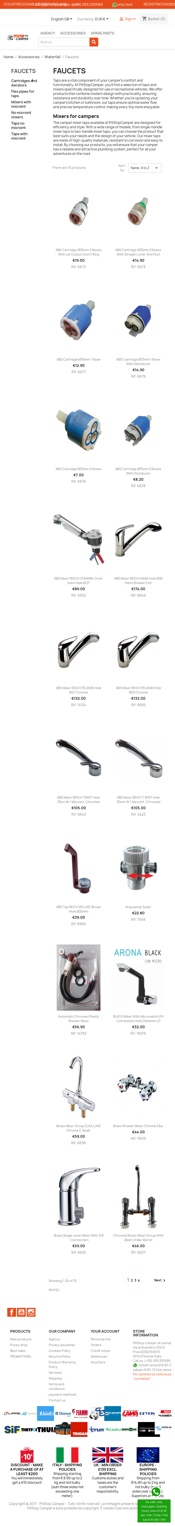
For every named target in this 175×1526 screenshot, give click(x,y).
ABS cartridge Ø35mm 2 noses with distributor (138, 471)
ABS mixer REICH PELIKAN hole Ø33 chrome (138, 690)
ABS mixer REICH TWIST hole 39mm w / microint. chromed (138, 799)
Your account (105, 1331)
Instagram (31, 1312)
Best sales (18, 1351)
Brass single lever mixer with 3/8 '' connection (79, 1237)
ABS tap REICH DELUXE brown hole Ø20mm (78, 909)
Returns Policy (60, 1356)
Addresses (99, 1356)
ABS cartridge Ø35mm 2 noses (79, 469)
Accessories (73, 33)
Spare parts (102, 33)
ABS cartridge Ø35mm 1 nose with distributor (138, 361)
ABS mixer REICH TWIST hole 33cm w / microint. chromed (78, 799)
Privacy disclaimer (62, 1345)
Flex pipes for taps (22, 93)
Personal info (101, 1339)
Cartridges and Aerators (24, 83)
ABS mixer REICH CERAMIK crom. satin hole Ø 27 (78, 580)
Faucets (23, 71)
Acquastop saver (138, 907)
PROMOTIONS (20, 1356)
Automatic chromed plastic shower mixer (78, 1018)
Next (160, 1280)
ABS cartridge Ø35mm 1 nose (79, 359)
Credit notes (100, 1351)
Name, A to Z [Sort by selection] (145, 168)
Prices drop (19, 1345)
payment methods (62, 1394)
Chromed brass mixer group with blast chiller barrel (138, 1237)
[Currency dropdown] (102, 19)
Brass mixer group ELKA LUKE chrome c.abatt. (78, 1128)
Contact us (57, 1400)
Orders (96, 1345)
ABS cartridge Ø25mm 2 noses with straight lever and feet (138, 252)
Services (55, 1372)
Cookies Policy (60, 1351)
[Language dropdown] (62, 19)
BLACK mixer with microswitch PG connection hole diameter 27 (138, 1018)
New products (21, 1339)
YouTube (21, 1312)
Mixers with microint (21, 104)
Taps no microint (18, 125)
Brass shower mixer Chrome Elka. (138, 1126)
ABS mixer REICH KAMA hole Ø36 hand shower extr (138, 580)
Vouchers (98, 1362)
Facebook (11, 1312)
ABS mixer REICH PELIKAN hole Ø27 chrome (78, 690)
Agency (47, 33)
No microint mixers (21, 114)
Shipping (55, 1378)
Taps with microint (19, 136)
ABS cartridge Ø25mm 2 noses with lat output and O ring (79, 252)
